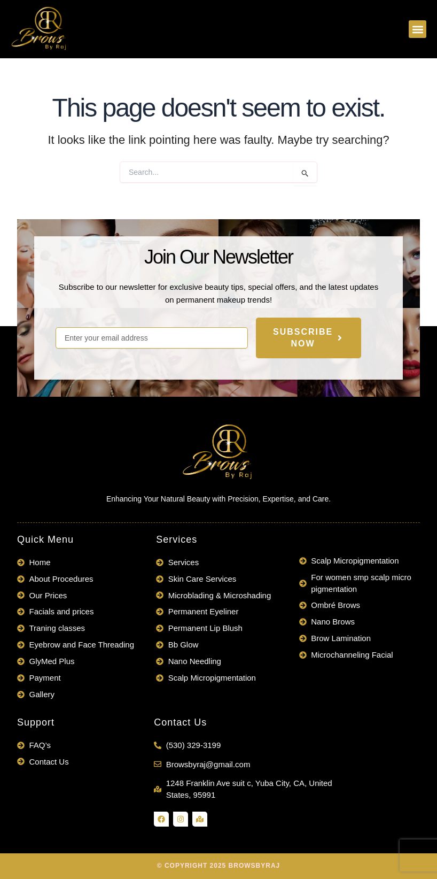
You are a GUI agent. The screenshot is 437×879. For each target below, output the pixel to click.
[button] (417, 29)
